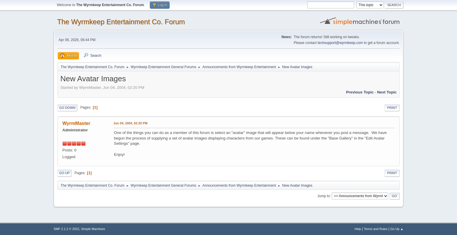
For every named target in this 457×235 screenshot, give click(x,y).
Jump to (323, 196)
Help (358, 229)
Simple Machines (93, 229)
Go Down (67, 107)
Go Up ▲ (396, 229)
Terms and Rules (376, 229)
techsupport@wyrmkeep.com (340, 43)
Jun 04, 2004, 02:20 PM (130, 123)
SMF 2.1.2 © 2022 (66, 229)
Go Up (64, 173)
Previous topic (360, 92)
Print (392, 107)
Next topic (387, 92)
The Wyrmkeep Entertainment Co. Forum (121, 22)
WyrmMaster (76, 123)
